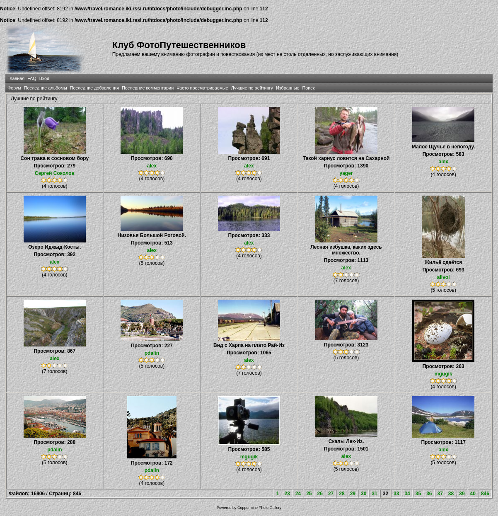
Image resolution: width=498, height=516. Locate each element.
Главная (15, 78)
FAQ (31, 78)
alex (152, 166)
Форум (14, 87)
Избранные (287, 87)
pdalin (152, 353)
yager (346, 173)
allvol (443, 277)
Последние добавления (94, 87)
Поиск (308, 87)
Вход (44, 78)
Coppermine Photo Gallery (259, 508)
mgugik (443, 374)
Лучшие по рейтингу (252, 87)
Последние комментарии (148, 87)
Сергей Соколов (55, 173)
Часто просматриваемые (202, 87)
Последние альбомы (45, 87)
